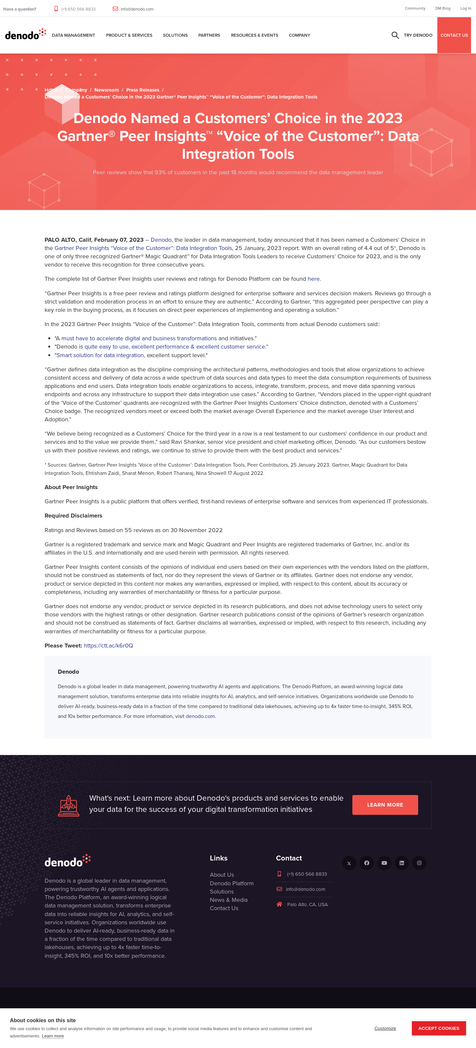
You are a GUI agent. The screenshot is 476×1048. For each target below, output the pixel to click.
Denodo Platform (232, 883)
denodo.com (200, 716)
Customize (385, 1028)
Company (299, 35)
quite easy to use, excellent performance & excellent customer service (175, 346)
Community (415, 8)
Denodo (161, 239)
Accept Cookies (438, 1028)
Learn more (385, 805)
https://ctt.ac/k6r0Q (108, 645)
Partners (209, 35)
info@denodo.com (137, 9)
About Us (222, 874)
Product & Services (129, 35)
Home (51, 90)
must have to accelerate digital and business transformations (139, 338)
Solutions (175, 35)
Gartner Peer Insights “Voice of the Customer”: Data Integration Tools (142, 248)
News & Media (229, 900)
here (314, 278)
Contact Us (224, 908)
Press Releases (142, 90)
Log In (465, 8)
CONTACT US (454, 35)
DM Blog (443, 8)
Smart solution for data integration (100, 355)
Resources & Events (254, 35)
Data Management (73, 35)
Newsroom (107, 90)
